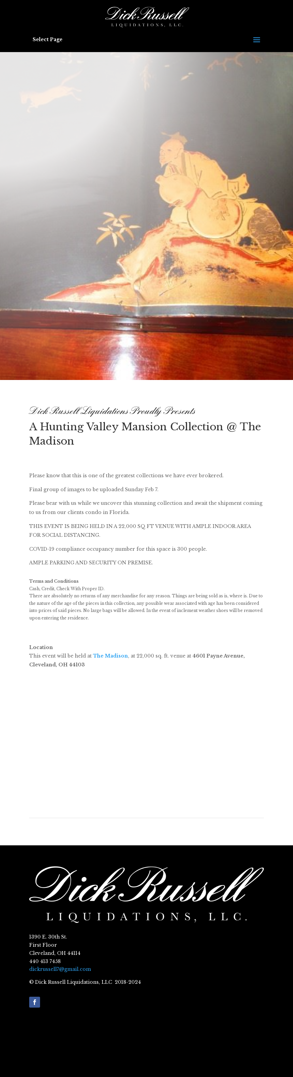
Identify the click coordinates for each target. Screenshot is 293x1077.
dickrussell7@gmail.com (60, 969)
